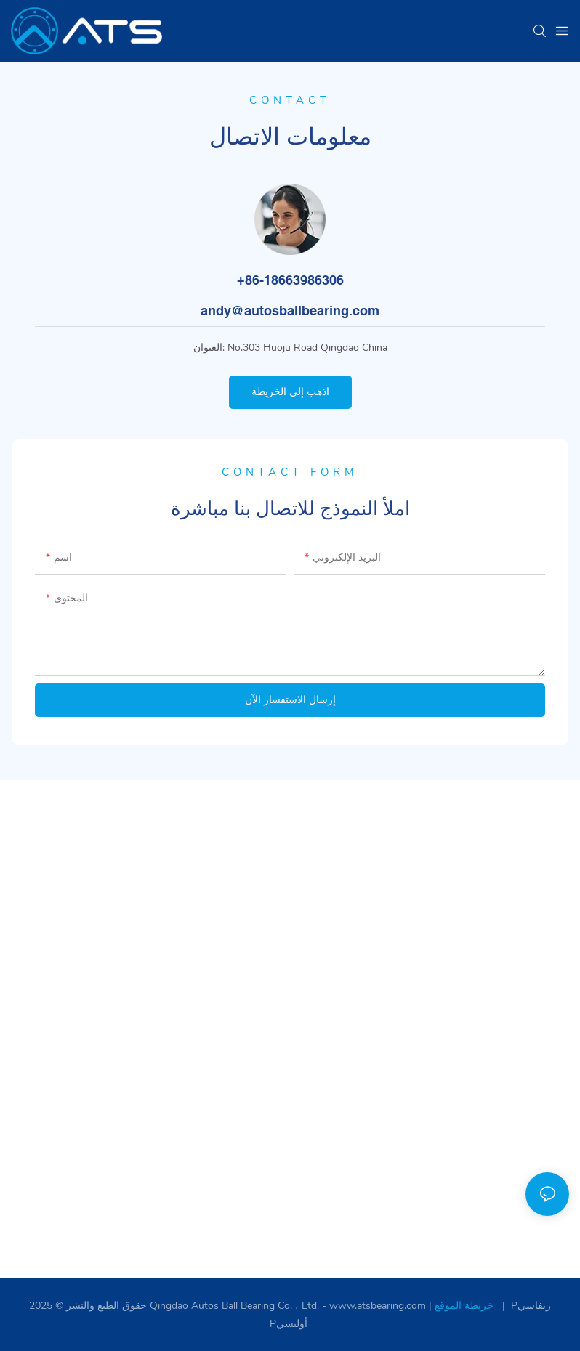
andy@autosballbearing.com (290, 310)
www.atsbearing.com (379, 1306)
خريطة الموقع (465, 1306)
